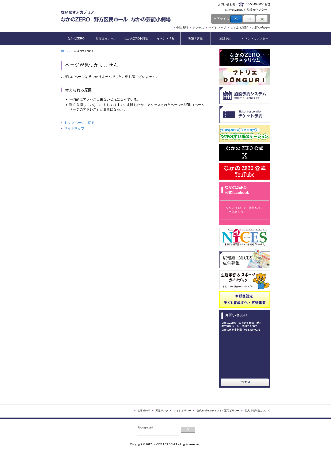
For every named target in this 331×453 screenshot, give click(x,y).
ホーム (65, 51)
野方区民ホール (106, 38)
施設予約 (225, 38)
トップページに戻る (79, 122)
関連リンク (162, 410)
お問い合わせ (261, 27)
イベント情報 (166, 38)
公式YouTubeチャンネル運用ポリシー (218, 410)
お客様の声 (144, 410)
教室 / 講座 (195, 38)
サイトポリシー (182, 410)
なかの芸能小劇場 (136, 38)
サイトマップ (217, 27)
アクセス (198, 27)
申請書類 (182, 27)
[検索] (157, 427)
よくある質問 (239, 27)
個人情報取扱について (257, 410)
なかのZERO (76, 38)
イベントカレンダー (255, 38)
